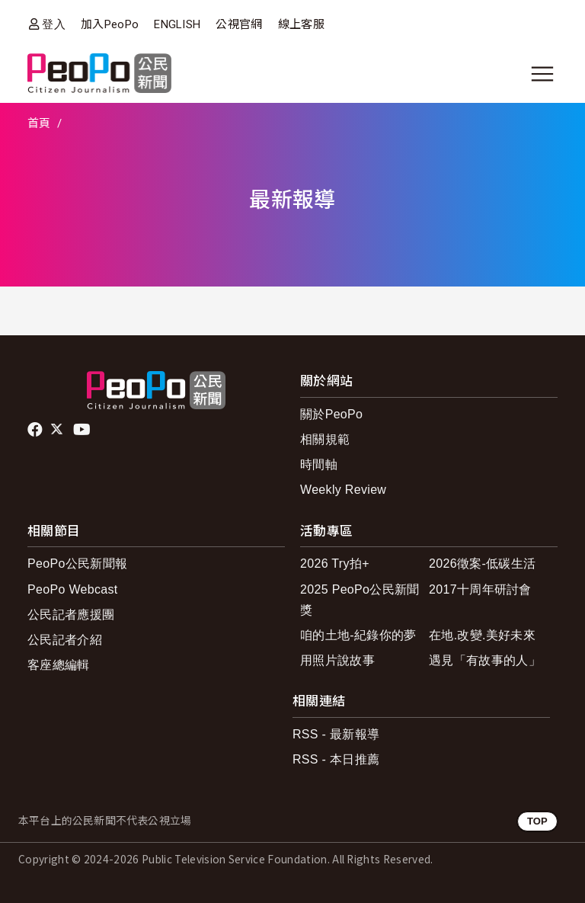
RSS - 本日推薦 (335, 759)
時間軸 (318, 464)
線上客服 (301, 24)
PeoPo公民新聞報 (77, 563)
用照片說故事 (337, 660)
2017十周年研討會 (480, 589)
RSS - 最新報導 (335, 734)
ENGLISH (177, 24)
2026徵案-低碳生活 (482, 563)
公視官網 (239, 24)
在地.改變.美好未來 (482, 635)
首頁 (39, 123)
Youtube (83, 429)
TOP (537, 821)
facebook (36, 429)
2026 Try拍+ (334, 563)
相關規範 (325, 439)
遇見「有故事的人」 (485, 660)
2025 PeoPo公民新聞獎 (360, 599)
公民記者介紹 (64, 639)
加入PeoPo (110, 24)
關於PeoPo (331, 414)
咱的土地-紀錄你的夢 (358, 635)
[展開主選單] (542, 74)
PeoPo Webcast (72, 589)
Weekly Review (343, 489)
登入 (54, 24)
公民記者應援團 (70, 614)
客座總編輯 (58, 664)
